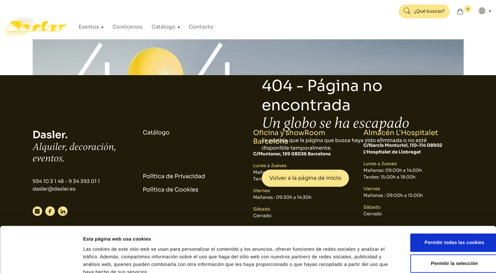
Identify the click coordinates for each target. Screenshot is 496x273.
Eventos (90, 26)
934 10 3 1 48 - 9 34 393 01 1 (67, 181)
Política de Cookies (170, 190)
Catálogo (155, 26)
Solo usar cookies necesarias (443, 252)
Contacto (186, 26)
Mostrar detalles (340, 260)
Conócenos (123, 26)
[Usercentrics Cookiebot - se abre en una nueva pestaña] (41, 260)
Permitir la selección (443, 231)
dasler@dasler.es (55, 189)
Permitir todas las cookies (443, 210)
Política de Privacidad (174, 176)
